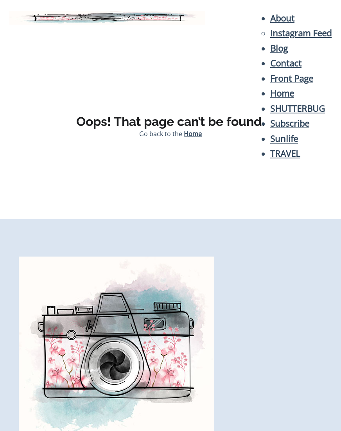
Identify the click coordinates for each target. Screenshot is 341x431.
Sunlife (284, 138)
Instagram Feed (301, 33)
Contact (286, 63)
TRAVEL (285, 153)
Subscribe (289, 123)
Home (282, 93)
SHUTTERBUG (297, 108)
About (282, 18)
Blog (279, 48)
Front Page (291, 78)
